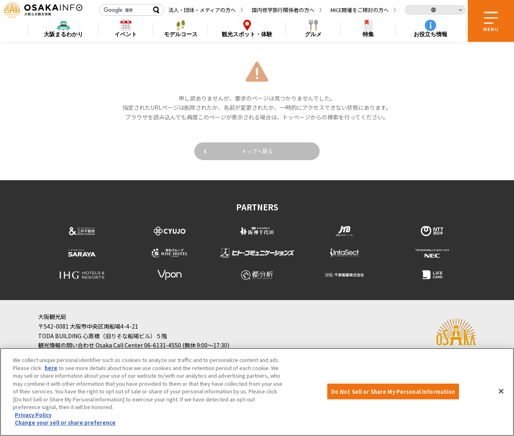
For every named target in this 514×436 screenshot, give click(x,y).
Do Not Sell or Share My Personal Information (393, 391)
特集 (368, 34)
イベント (125, 34)
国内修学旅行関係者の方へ (283, 10)
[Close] (501, 391)
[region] (257, 392)
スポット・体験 (247, 34)
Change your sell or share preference (65, 422)
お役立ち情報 (430, 34)
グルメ (313, 34)
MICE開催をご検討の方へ (359, 10)
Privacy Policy (33, 415)
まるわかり (63, 34)
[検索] (124, 10)
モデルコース (181, 34)
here (51, 368)
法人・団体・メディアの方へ (202, 10)
